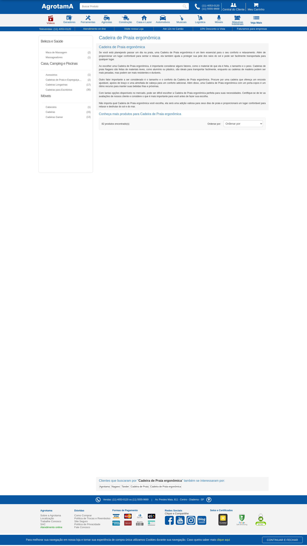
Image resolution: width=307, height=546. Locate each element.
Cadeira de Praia (139, 486)
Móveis (46, 96)
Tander (125, 486)
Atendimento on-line (94, 28)
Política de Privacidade (87, 524)
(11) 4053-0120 (210, 5)
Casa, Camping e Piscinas (59, 63)
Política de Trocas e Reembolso (92, 518)
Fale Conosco (82, 527)
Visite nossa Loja (133, 28)
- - (183, 499)
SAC (43, 524)
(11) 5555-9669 (210, 8)
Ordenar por (214, 123)
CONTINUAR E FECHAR (282, 539)
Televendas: (55, 29)
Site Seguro (81, 521)
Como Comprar (83, 515)
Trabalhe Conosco (50, 521)
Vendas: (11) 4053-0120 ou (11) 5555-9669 (122, 499)
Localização (47, 518)
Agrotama (105, 486)
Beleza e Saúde (52, 41)
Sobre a (50, 515)
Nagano (116, 486)
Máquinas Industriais (237, 21)
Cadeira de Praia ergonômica (165, 486)
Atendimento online (51, 527)
